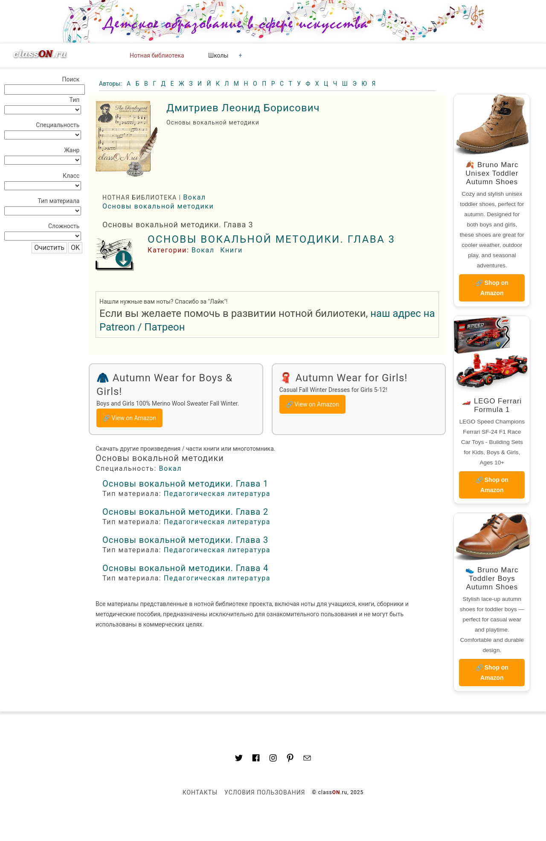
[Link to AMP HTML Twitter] (238, 759)
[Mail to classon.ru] (307, 759)
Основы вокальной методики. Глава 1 (185, 483)
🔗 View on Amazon (129, 418)
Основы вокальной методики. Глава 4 (185, 568)
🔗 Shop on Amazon (492, 287)
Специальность (57, 125)
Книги (231, 250)
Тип (75, 99)
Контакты (200, 792)
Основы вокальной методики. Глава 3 (271, 239)
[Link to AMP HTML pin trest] (290, 759)
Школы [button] (218, 55)
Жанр (71, 150)
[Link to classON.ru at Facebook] (255, 759)
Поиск (70, 79)
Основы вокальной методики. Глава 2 (185, 512)
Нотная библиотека (157, 55)
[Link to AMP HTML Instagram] (273, 759)
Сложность (64, 226)
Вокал (194, 197)
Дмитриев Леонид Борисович (243, 108)
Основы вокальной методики (158, 206)
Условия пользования (264, 792)
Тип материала (58, 200)
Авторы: (111, 83)
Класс (71, 175)
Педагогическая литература (217, 494)
